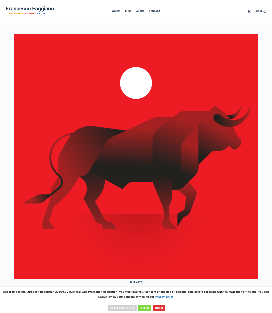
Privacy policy (164, 296)
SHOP (128, 11)
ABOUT (140, 11)
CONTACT (154, 11)
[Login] (260, 11)
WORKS (116, 11)
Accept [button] (145, 307)
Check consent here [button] (122, 307)
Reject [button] (159, 307)
